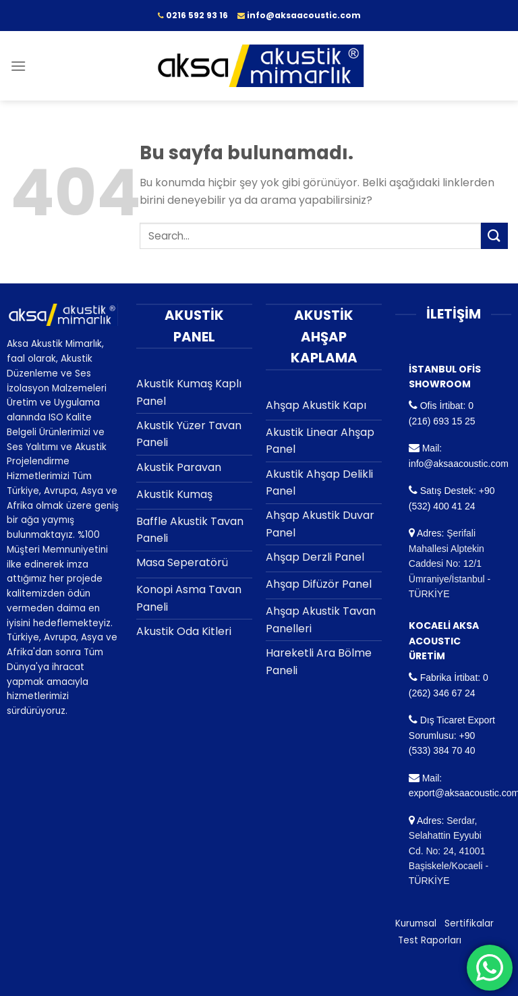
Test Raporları (429, 940)
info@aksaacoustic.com (459, 463)
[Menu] (18, 65)
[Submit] (494, 236)
